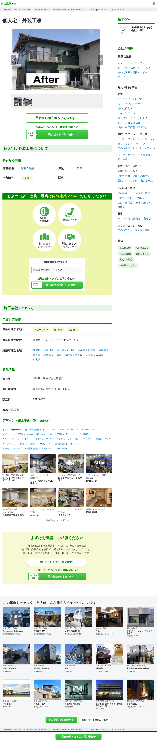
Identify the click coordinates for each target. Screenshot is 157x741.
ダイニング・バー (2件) (76, 434)
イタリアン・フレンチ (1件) (46, 439)
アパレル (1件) (9, 443)
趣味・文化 (142, 203)
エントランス (125, 144)
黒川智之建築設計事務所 (11, 634)
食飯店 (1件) (102, 439)
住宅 (23, 168)
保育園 (146, 155)
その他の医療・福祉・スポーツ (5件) (44, 434)
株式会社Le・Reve (102, 671)
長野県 (91, 350)
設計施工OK (142, 248)
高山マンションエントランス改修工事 (139, 632)
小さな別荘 (7, 704)
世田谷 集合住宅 (41, 668)
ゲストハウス (39, 704)
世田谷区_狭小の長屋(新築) (138, 668)
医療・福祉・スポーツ (130, 166)
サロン (121, 76)
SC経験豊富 (125, 253)
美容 (120, 213)
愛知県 (47, 355)
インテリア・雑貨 (140, 193)
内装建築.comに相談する (61, 720)
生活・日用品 (125, 203)
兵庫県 (99, 355)
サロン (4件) (46, 443)
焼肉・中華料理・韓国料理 (132, 127)
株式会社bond (69, 707)
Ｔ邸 (98, 631)
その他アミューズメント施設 (134, 230)
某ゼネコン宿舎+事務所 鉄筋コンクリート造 (109, 705)
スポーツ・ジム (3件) (12, 434)
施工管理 (58, 329)
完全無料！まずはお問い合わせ (78, 736)
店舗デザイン (41, 329)
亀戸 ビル (69, 668)
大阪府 (89, 355)
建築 (31, 168)
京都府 (78, 355)
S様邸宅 (99, 668)
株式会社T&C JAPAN (41, 707)
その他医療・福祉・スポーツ (134, 72)
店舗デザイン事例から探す (95, 720)
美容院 (147, 218)
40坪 (79, 168)
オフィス (140, 144)
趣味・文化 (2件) (28, 443)
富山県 (60, 350)
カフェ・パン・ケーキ (130, 63)
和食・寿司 (124, 123)
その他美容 (134, 218)
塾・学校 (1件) (32, 429)
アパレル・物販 (126, 188)
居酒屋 (136, 123)
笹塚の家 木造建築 (72, 704)
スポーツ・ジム (139, 68)
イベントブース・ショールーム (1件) (77, 429)
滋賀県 (68, 355)
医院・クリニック (127, 180)
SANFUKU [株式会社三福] (47, 378)
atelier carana (131, 671)
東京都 (36, 350)
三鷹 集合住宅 (9, 668)
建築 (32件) (61, 448)
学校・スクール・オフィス (132, 134)
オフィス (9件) (49, 429)
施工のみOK (125, 248)
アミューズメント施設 (130, 226)
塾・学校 (123, 68)
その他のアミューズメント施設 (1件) (20, 448)
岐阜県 (102, 350)
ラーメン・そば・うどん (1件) (77, 439)
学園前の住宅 (39, 631)
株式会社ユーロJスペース (104, 634)
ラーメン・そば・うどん (131, 118)
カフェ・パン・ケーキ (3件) (15, 439)
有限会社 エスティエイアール (137, 707)
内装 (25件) (46, 448)
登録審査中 (7, 671)
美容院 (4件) (61, 443)
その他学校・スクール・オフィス (135, 149)
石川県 (70, 350)
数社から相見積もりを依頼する (57, 118)
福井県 (81, 350)
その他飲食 (124, 108)
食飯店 (121, 207)
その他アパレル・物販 (130, 198)
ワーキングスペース (129, 155)
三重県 (57, 355)
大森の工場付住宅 (72, 631)
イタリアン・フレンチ (130, 98)
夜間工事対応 (126, 259)
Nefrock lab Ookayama (13, 631)
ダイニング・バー (127, 113)
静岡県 (36, 355)
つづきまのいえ (133, 704)
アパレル (123, 193)
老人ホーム (146, 180)
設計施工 (27, 178)
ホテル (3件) (76, 443)
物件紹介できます (128, 265)
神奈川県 (48, 350)
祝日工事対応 (142, 253)
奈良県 (36, 359)
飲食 (120, 93)
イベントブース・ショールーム (135, 139)
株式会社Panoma (132, 636)
